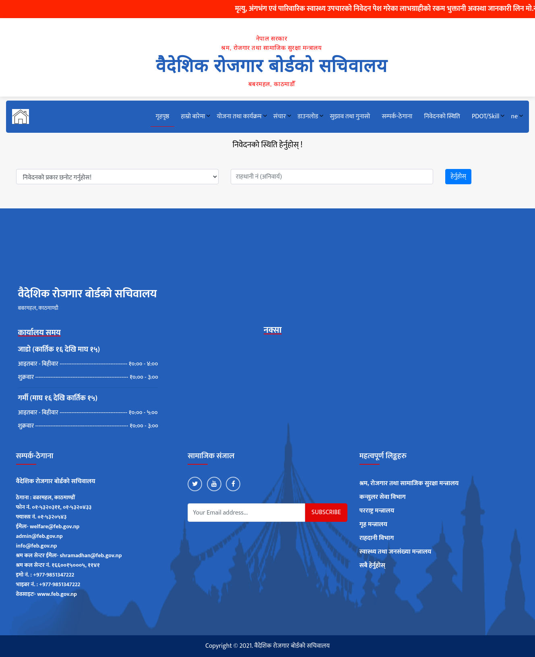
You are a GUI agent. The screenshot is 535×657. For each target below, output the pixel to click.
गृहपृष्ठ (162, 116)
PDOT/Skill (485, 116)
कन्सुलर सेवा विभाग (382, 497)
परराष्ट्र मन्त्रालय (377, 511)
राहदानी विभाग (376, 538)
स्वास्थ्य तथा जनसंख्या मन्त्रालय (395, 552)
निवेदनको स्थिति (442, 116)
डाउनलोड (307, 116)
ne (514, 116)
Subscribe (326, 512)
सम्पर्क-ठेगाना (397, 116)
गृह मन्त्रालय (373, 524)
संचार (279, 116)
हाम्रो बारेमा (193, 116)
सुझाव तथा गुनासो (350, 116)
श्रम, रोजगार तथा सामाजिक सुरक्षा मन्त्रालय (409, 483)
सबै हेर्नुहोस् (372, 565)
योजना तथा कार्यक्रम (239, 116)
